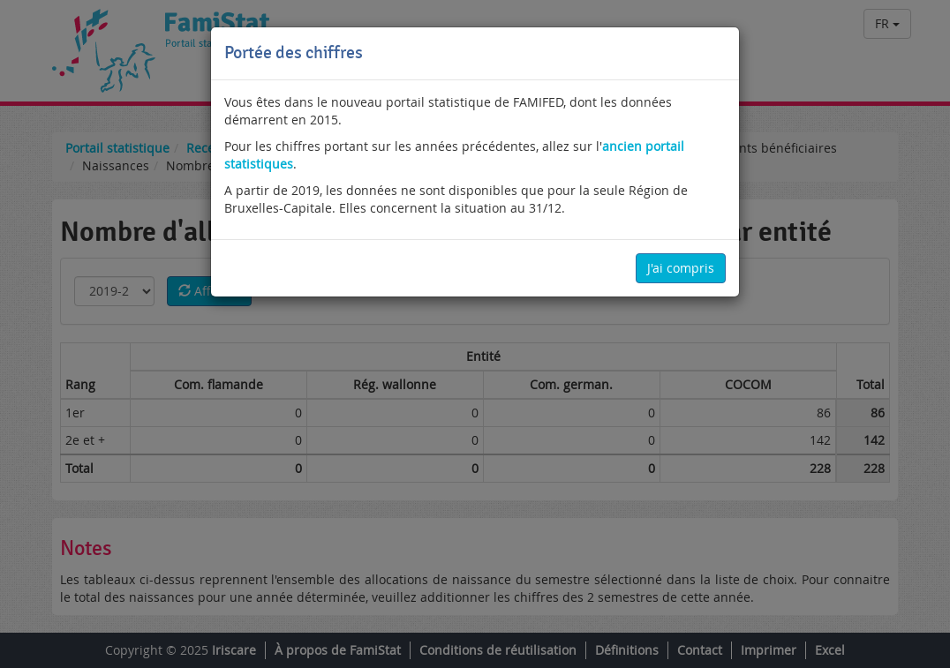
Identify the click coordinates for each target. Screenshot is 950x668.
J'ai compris (680, 267)
